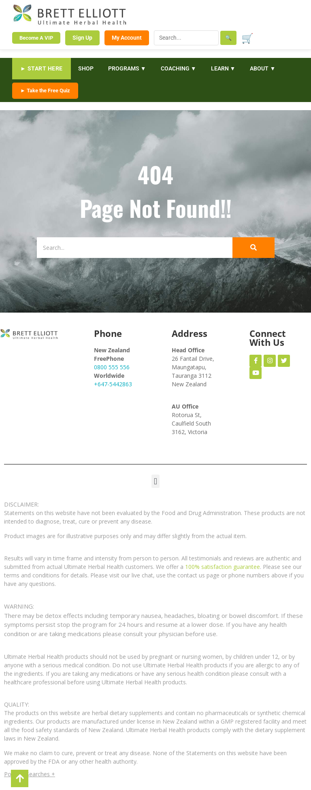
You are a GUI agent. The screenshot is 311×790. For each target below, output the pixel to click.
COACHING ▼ (178, 68)
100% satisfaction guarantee (222, 567)
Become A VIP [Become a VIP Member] (36, 38)
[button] (155, 481)
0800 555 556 (112, 367)
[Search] (130, 247)
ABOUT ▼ (262, 68)
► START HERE (41, 68)
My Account (127, 37)
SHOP (86, 68)
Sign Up (82, 37)
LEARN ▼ (223, 68)
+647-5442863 (113, 384)
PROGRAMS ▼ (127, 68)
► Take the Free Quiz (45, 90)
